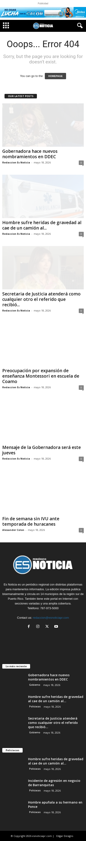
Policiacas (35, 706)
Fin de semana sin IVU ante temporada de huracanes (30, 521)
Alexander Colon (13, 530)
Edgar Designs (64, 836)
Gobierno (34, 684)
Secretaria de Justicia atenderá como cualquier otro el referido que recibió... (41, 299)
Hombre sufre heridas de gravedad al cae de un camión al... (41, 225)
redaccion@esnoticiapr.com (51, 617)
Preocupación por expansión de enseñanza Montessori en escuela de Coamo (40, 376)
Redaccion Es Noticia (16, 162)
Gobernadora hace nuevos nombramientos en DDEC (29, 154)
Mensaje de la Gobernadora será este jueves (41, 450)
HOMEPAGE (55, 76)
